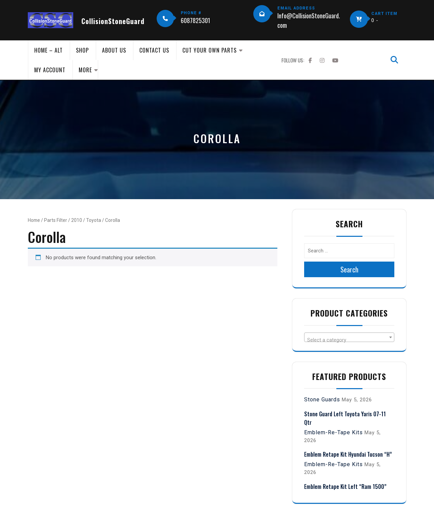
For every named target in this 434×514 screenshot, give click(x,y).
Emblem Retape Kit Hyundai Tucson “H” (348, 454)
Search (349, 269)
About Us (114, 50)
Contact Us (154, 50)
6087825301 (195, 20)
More (85, 70)
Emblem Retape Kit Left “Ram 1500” (345, 486)
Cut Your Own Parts (209, 50)
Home (34, 220)
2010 (76, 220)
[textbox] (349, 340)
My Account (49, 70)
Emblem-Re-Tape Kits (333, 432)
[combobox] (349, 337)
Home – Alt (48, 50)
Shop (82, 50)
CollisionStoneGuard (112, 21)
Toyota (93, 220)
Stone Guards (322, 399)
